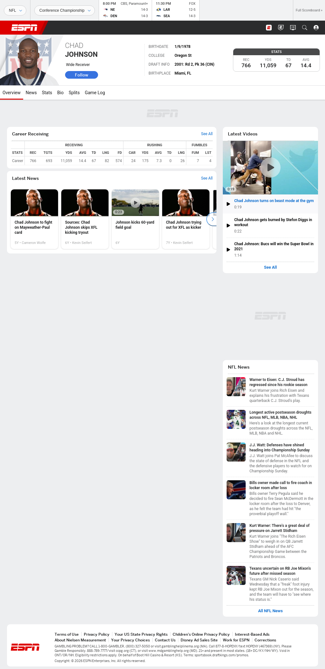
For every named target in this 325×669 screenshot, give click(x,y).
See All (270, 267)
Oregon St (183, 55)
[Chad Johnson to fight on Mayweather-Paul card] (34, 219)
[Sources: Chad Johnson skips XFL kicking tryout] (85, 219)
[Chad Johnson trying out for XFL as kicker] (185, 219)
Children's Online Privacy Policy (201, 634)
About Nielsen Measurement (80, 640)
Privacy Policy (96, 634)
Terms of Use (67, 634)
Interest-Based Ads (252, 634)
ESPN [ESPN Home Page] (24, 28)
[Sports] (15, 10)
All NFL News (270, 611)
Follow (81, 75)
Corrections (265, 640)
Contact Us (165, 640)
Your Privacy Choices (130, 640)
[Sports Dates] (65, 10)
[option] (34, 219)
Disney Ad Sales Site (199, 640)
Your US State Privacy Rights (141, 634)
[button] (304, 27)
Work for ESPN (236, 640)
